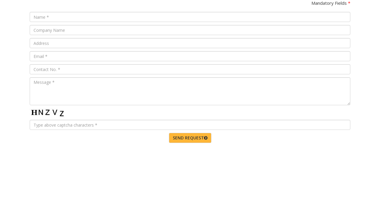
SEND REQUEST (190, 138)
